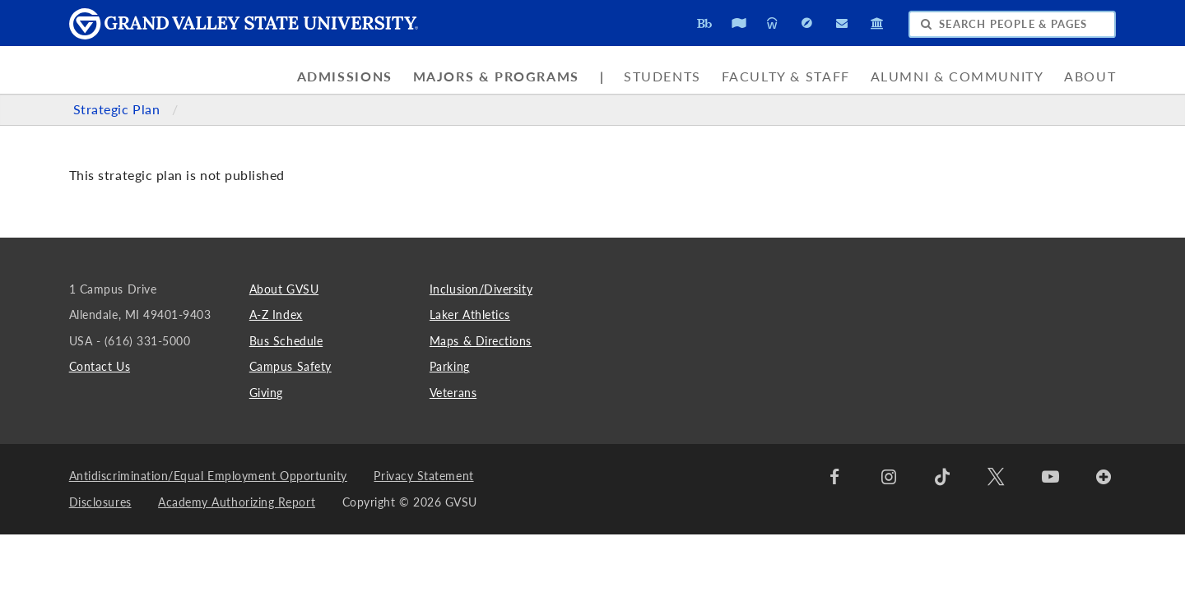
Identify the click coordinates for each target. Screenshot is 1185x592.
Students (662, 76)
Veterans (453, 393)
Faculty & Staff (786, 76)
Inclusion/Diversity (481, 289)
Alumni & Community (957, 76)
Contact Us (99, 366)
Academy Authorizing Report (236, 502)
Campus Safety (290, 366)
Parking (450, 366)
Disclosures (100, 502)
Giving (266, 393)
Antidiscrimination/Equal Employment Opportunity (208, 476)
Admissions (345, 76)
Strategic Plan (118, 109)
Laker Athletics (470, 314)
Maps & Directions (481, 341)
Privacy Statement (423, 476)
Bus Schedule (286, 341)
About (1090, 76)
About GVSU (283, 289)
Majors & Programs (496, 76)
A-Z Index (276, 314)
